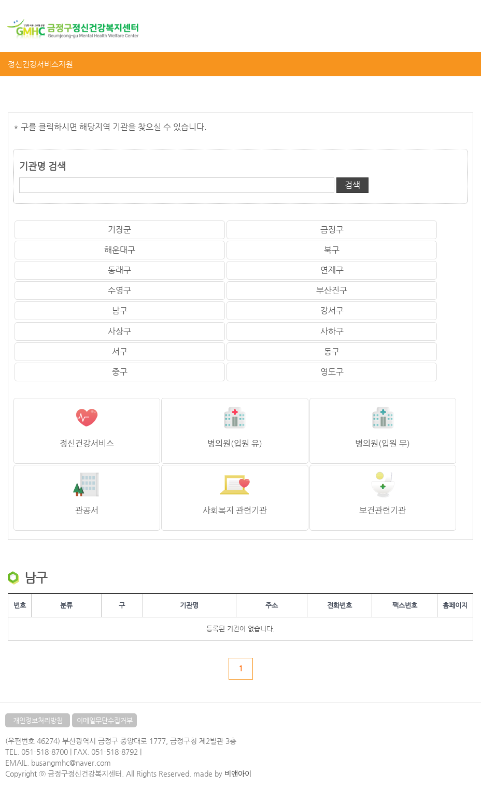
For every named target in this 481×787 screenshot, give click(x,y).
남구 (120, 310)
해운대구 (119, 250)
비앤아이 (237, 773)
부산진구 (331, 290)
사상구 (119, 331)
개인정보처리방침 (38, 720)
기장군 (119, 229)
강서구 (332, 310)
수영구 (119, 290)
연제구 (332, 270)
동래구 (119, 270)
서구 (120, 351)
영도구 (332, 372)
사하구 (332, 331)
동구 (331, 351)
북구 (331, 250)
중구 (120, 372)
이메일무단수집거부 (105, 720)
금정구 (332, 229)
